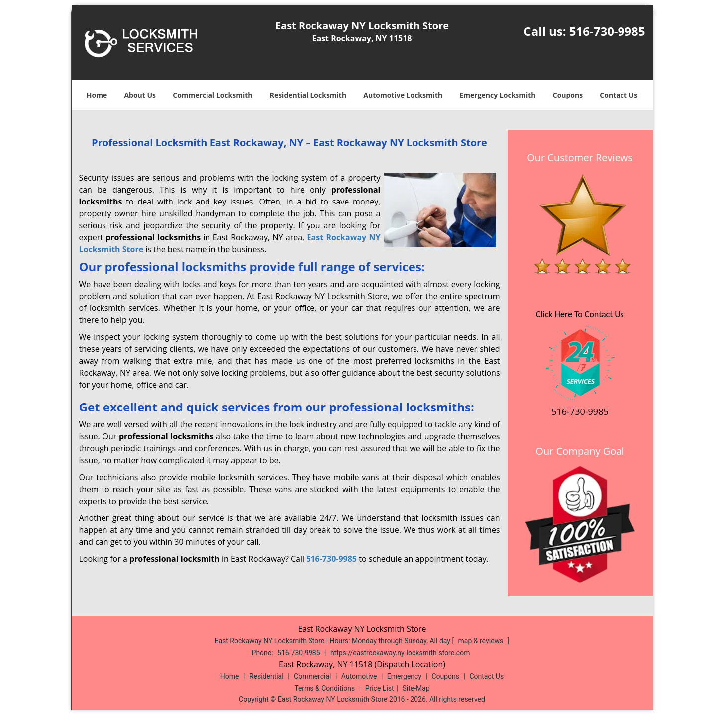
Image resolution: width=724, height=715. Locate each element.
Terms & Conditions (324, 688)
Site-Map (416, 688)
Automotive (359, 676)
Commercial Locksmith (212, 95)
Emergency (404, 676)
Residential (266, 676)
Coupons (568, 95)
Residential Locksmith (308, 95)
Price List (379, 688)
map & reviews (481, 641)
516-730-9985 (607, 31)
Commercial (312, 676)
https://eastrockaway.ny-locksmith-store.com (400, 653)
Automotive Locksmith (402, 95)
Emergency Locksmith (497, 95)
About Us (140, 95)
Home (97, 95)
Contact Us (618, 95)
